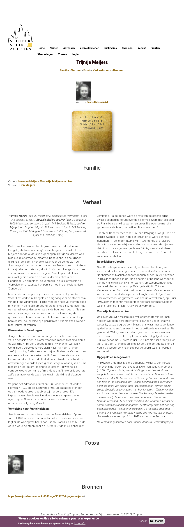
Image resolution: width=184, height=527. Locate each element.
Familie (64, 70)
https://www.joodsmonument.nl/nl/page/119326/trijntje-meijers (46, 496)
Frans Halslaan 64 (97, 102)
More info (79, 524)
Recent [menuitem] (141, 48)
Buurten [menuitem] (155, 48)
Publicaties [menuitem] (110, 48)
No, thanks (156, 522)
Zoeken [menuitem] (62, 54)
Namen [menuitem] (54, 48)
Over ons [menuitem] (127, 48)
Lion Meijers (27, 185)
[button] (49, 464)
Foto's (87, 70)
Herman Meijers (28, 181)
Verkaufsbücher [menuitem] (89, 48)
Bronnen (118, 70)
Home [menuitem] (41, 48)
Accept (143, 522)
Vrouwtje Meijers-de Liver (56, 181)
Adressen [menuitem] (69, 48)
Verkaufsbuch (102, 70)
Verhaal (76, 70)
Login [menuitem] (75, 54)
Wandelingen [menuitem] (45, 54)
